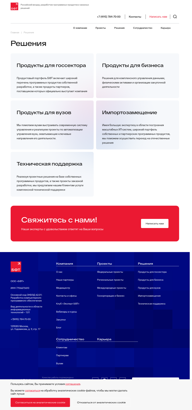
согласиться (32, 390)
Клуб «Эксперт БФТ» (67, 303)
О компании (80, 27)
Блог (58, 327)
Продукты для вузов (149, 287)
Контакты (135, 16)
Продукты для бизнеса (150, 279)
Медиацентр (63, 287)
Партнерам (62, 355)
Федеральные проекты (110, 271)
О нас (59, 271)
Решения (119, 27)
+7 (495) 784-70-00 (109, 16)
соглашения (72, 384)
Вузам (59, 363)
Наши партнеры (65, 279)
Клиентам (61, 347)
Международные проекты (111, 287)
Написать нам (158, 16)
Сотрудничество (142, 27)
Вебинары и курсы (66, 311)
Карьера (166, 27)
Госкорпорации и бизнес (110, 295)
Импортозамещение (149, 295)
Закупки (61, 319)
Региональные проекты (110, 279)
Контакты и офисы (66, 295)
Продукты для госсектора (152, 271)
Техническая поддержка (151, 303)
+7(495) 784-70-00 (21, 319)
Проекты (100, 27)
